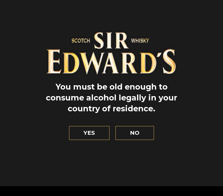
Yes (89, 132)
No (134, 132)
